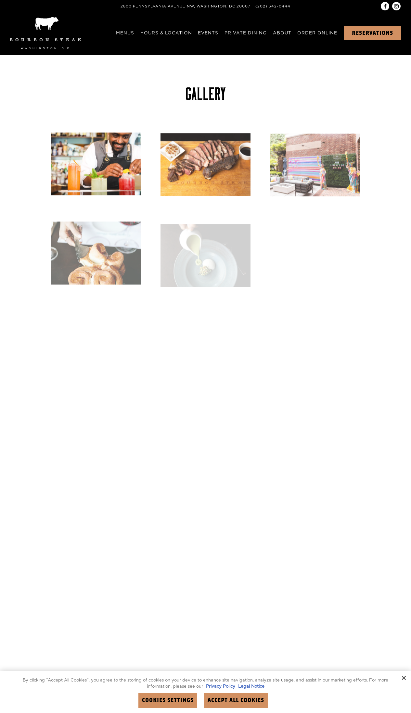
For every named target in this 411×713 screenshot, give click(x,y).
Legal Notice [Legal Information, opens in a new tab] (251, 686)
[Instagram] (396, 6)
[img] (96, 164)
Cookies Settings (168, 700)
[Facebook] (385, 6)
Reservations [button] (372, 33)
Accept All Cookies (236, 700)
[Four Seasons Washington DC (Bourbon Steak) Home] (45, 33)
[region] (205, 692)
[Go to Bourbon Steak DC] (185, 6)
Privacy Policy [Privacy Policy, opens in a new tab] (221, 686)
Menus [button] (125, 33)
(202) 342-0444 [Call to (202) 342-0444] (272, 6)
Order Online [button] (317, 33)
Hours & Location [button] (166, 33)
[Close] (404, 678)
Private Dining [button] (246, 33)
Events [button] (208, 33)
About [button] (282, 33)
